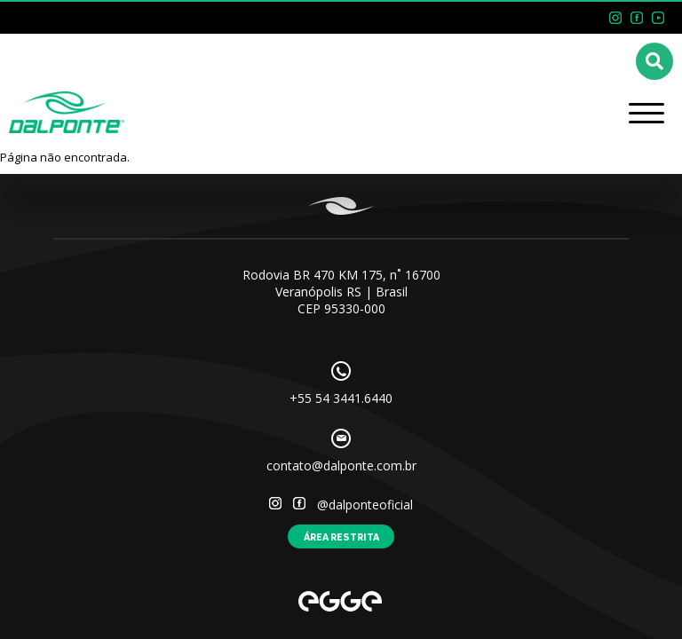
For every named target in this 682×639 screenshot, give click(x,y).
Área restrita (341, 536)
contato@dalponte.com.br (341, 465)
